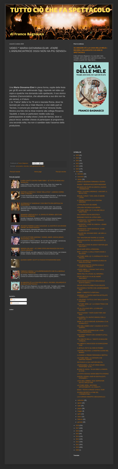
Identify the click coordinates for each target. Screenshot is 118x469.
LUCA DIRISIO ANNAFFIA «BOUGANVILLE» (91, 397)
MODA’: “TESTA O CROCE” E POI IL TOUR (90, 390)
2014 (77, 436)
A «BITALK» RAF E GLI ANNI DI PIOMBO (90, 348)
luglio (79, 405)
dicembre (80, 174)
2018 (77, 425)
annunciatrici (19, 166)
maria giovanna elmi (35, 166)
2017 (77, 428)
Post (13, 299)
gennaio (80, 422)
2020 (77, 169)
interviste (26, 166)
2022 (77, 163)
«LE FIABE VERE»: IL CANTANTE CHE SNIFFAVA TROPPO (89, 358)
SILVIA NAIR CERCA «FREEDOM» (88, 249)
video (42, 166)
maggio (79, 411)
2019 (77, 171)
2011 (77, 444)
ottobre (79, 179)
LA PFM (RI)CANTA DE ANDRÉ (87, 205)
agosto (79, 403)
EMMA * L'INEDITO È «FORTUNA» (88, 292)
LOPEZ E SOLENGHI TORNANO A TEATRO (91, 182)
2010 (77, 447)
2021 (77, 166)
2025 (77, 155)
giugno (79, 408)
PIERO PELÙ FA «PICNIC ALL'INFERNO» (90, 274)
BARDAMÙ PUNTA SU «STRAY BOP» (89, 217)
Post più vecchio (61, 172)
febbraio (80, 419)
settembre (80, 400)
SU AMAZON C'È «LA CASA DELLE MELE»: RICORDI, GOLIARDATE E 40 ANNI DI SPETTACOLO (90, 50)
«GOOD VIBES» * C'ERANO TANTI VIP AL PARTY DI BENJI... (90, 270)
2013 (77, 439)
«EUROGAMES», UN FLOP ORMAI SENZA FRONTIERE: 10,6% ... (91, 365)
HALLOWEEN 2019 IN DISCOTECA (88, 214)
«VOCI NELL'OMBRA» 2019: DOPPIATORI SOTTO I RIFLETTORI (90, 381)
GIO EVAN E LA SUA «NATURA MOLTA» (90, 362)
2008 (77, 450)
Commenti (15, 303)
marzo (79, 416)
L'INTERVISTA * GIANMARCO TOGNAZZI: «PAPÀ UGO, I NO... (90, 221)
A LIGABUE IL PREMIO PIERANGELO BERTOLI (92, 355)
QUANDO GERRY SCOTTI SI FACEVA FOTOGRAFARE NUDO (41, 260)
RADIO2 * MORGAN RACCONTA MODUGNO (91, 184)
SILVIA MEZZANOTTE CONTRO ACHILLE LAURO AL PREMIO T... (90, 266)
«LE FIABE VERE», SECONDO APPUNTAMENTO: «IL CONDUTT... (89, 386)
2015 (77, 433)
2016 (77, 431)
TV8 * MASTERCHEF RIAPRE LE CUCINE (90, 238)
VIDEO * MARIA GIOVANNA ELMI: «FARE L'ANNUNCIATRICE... (90, 331)
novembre (80, 177)
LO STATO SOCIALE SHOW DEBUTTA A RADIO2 (93, 374)
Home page (38, 172)
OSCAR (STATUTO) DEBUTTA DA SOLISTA (91, 285)
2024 (77, 158)
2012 (77, 442)
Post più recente (15, 172)
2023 (77, 160)
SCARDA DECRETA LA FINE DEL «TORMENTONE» (87, 393)
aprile (79, 414)
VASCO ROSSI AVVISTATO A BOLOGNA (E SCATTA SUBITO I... (91, 281)
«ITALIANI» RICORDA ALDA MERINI (88, 207)
